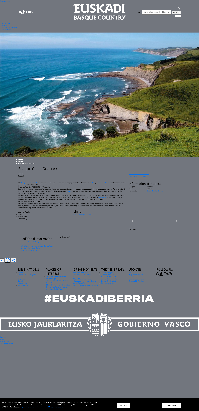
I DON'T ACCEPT (171, 405)
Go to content (5, 1)
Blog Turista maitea (136, 275)
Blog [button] (3, 31)
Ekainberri (102, 197)
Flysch (69, 191)
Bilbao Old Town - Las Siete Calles (58, 285)
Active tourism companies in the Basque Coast (37, 246)
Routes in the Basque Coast (30, 248)
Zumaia (98, 183)
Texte (139, 12)
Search (176, 12)
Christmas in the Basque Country (85, 281)
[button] (179, 8)
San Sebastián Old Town (54, 289)
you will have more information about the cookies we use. (42, 407)
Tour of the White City (109, 277)
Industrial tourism (107, 275)
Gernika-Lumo (23, 285)
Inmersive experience (136, 279)
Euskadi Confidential (108, 281)
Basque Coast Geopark (29, 183)
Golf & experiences (107, 283)
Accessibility (4, 341)
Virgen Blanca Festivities (82, 279)
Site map (3, 337)
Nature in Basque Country (82, 214)
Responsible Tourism (136, 281)
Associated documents (138, 176)
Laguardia (21, 279)
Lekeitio (21, 277)
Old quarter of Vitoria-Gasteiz (56, 287)
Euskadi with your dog (108, 273)
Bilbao (20, 273)
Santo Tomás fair (79, 283)
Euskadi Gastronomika (109, 279)
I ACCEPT (123, 405)
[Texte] (156, 12)
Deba (93, 183)
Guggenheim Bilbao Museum (56, 277)
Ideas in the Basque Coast (30, 250)
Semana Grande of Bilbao (82, 273)
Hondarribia (22, 283)
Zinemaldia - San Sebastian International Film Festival (83, 276)
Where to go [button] (6, 23)
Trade (2, 339)
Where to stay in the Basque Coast (33, 242)
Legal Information (6, 343)
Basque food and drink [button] (9, 27)
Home (20, 159)
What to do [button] (5, 25)
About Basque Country (136, 277)
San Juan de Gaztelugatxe (27, 275)
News (131, 273)
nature (20, 161)
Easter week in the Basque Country (85, 285)
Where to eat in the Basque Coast (32, 244)
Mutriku (107, 183)
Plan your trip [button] (6, 29)
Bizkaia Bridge (51, 279)
